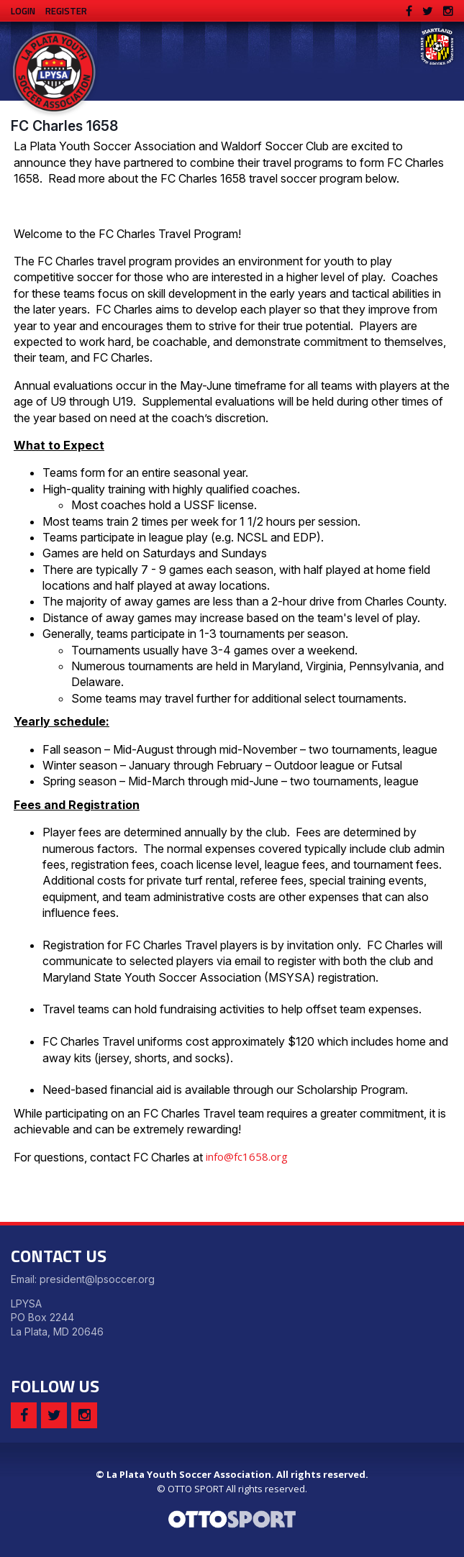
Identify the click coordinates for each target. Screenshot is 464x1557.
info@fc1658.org (247, 1156)
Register (66, 11)
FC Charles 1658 (64, 125)
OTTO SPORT (196, 1488)
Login (23, 11)
